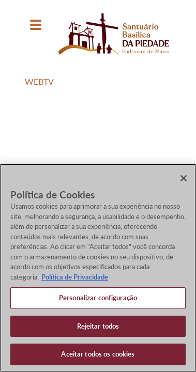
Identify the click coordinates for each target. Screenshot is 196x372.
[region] (98, 268)
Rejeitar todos (98, 326)
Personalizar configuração (98, 297)
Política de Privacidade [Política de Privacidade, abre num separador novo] (74, 277)
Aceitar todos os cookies (97, 354)
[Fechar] (183, 178)
